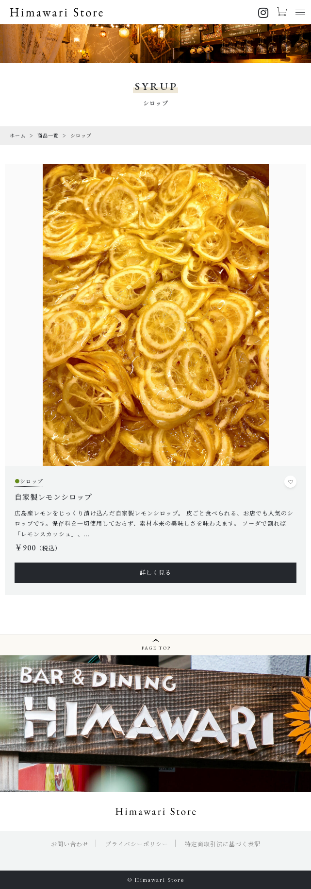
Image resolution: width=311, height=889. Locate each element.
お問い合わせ (70, 843)
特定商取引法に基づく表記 (223, 843)
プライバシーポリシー (136, 843)
